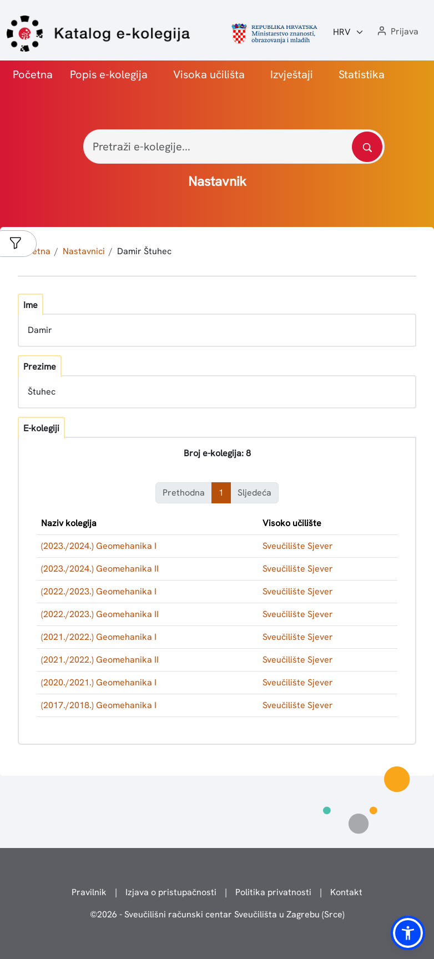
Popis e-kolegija (109, 74)
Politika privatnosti (273, 892)
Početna (33, 74)
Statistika (362, 74)
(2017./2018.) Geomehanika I (99, 705)
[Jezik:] (348, 32)
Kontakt (346, 892)
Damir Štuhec (144, 251)
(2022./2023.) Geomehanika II (100, 614)
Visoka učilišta (209, 74)
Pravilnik (89, 892)
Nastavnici (84, 251)
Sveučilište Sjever (298, 546)
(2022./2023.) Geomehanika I (99, 591)
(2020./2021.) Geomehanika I (99, 682)
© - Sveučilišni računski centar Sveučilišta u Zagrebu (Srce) (217, 914)
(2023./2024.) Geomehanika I (99, 546)
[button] (397, 32)
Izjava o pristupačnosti (170, 892)
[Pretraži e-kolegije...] (234, 146)
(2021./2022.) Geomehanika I (99, 637)
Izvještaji (291, 74)
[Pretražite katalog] (367, 147)
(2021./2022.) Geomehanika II (100, 659)
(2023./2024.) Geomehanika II (100, 568)
